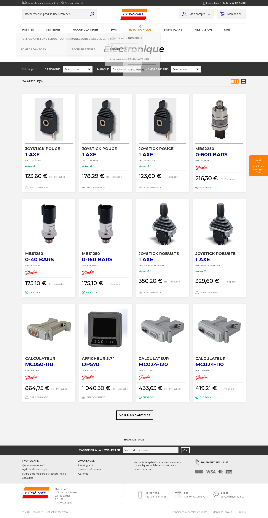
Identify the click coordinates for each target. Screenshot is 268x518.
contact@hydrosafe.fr (233, 496)
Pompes (28, 29)
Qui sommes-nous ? (33, 465)
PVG (114, 29)
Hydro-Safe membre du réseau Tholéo (44, 473)
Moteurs (53, 29)
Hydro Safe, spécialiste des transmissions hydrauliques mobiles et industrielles (157, 464)
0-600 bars (219, 152)
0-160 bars (105, 257)
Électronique (140, 29)
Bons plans (173, 29)
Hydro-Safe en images (35, 469)
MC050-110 (49, 361)
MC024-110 (219, 361)
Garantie (83, 473)
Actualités (27, 477)
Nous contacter (142, 469)
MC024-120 (162, 361)
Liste (243, 81)
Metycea (63, 512)
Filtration (203, 29)
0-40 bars (49, 257)
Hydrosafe (30, 460)
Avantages (86, 460)
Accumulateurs (86, 29)
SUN (227, 29)
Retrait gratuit (85, 465)
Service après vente (89, 469)
